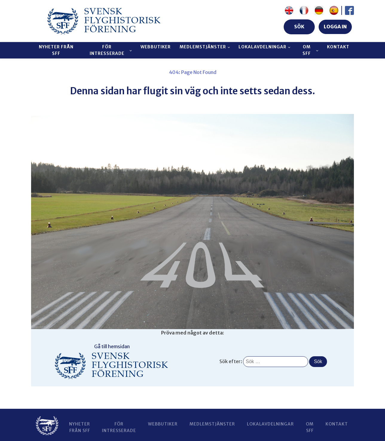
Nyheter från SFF (56, 50)
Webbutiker (155, 47)
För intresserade (107, 50)
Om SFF (306, 50)
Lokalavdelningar (262, 47)
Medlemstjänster (203, 47)
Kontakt (338, 47)
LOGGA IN (335, 27)
